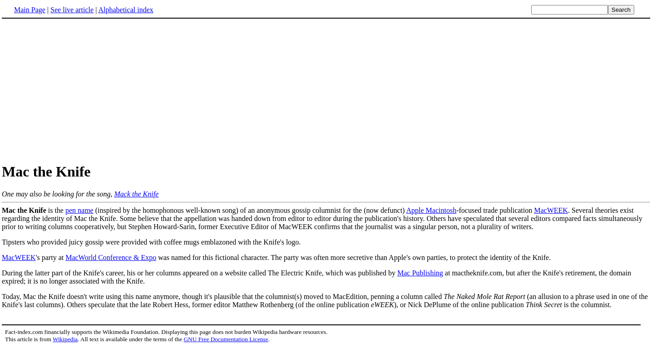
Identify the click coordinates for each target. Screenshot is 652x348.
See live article (72, 10)
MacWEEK (551, 210)
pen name (79, 210)
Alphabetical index (125, 10)
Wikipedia (65, 339)
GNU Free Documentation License (225, 339)
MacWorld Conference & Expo (110, 257)
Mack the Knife (136, 194)
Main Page (29, 10)
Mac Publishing (420, 273)
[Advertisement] (78, 90)
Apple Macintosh (431, 210)
